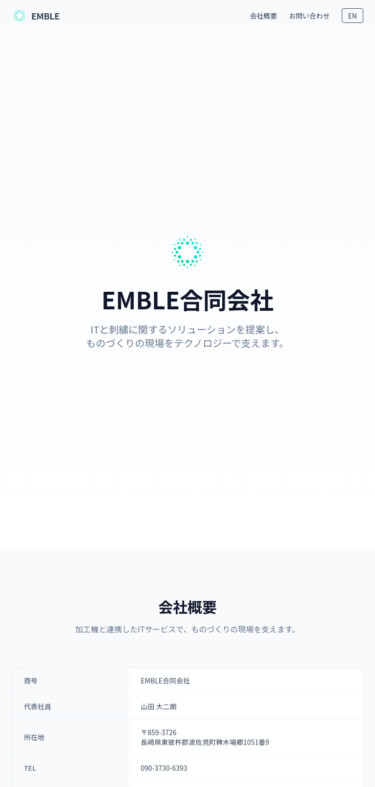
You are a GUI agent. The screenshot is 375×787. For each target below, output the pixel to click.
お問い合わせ (309, 15)
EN (352, 15)
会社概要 (263, 15)
